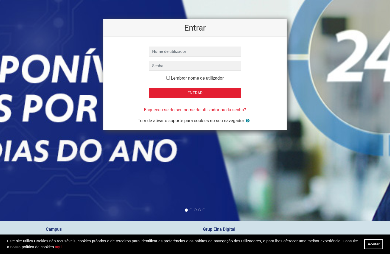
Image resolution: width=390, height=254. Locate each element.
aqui (58, 247)
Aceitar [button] (374, 244)
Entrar (195, 92)
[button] (248, 121)
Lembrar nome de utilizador (197, 78)
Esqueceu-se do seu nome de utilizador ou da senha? (195, 109)
